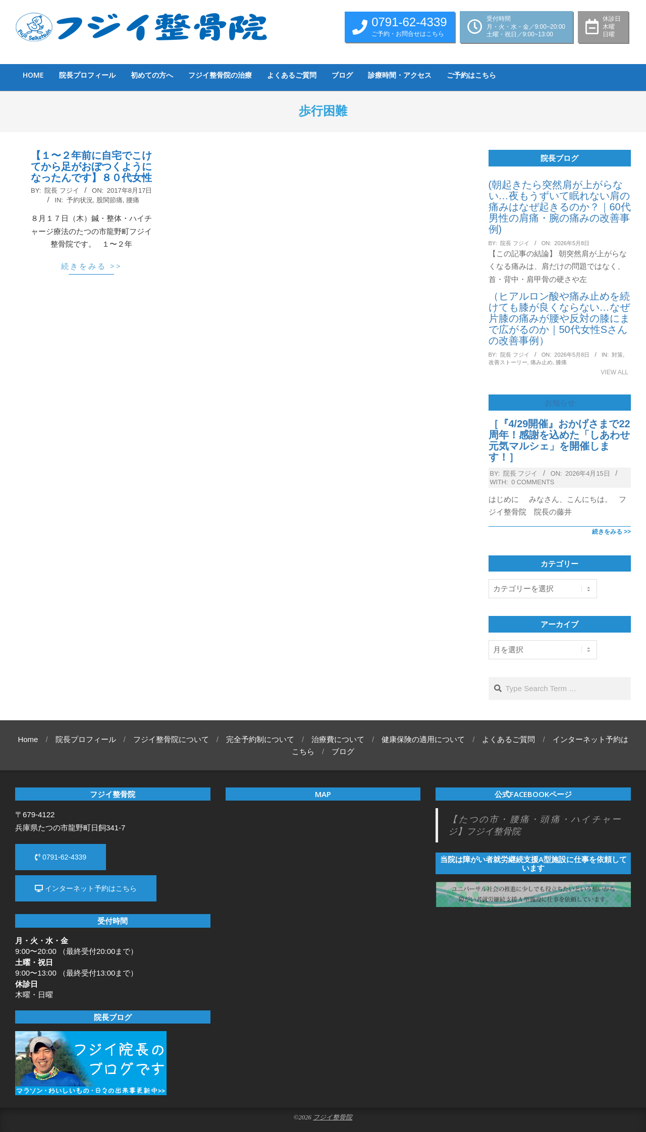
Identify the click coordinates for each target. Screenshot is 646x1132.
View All (614, 372)
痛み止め (541, 362)
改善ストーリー (508, 362)
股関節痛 (109, 200)
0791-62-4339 (60, 857)
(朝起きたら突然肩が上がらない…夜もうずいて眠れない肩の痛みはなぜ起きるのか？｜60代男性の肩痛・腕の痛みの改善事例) (560, 207)
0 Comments (532, 482)
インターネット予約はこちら (86, 888)
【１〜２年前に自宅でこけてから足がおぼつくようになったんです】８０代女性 (91, 166)
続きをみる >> (91, 266)
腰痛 (132, 200)
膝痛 (561, 362)
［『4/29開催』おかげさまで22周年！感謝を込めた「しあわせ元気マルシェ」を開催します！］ (559, 440)
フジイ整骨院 (332, 1117)
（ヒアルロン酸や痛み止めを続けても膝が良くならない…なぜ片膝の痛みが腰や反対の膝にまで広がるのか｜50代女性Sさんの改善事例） (559, 318)
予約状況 (80, 200)
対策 (617, 355)
